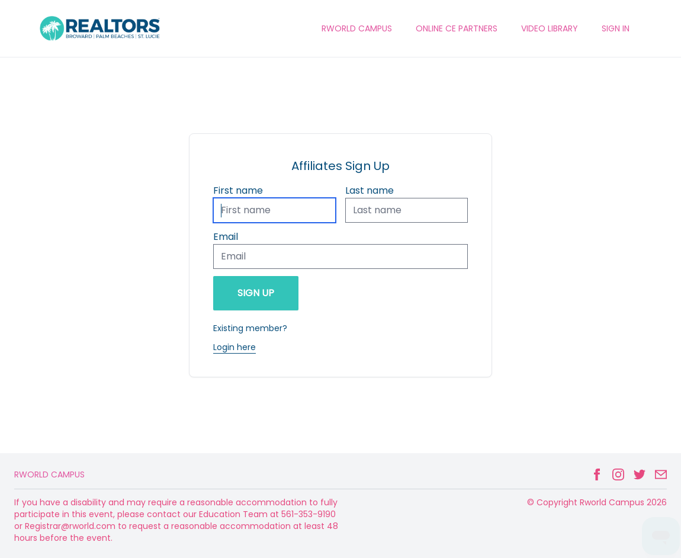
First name (238, 190)
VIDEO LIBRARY (549, 28)
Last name (369, 190)
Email (225, 236)
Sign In (615, 28)
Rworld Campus (49, 474)
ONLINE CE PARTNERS (456, 28)
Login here (234, 347)
